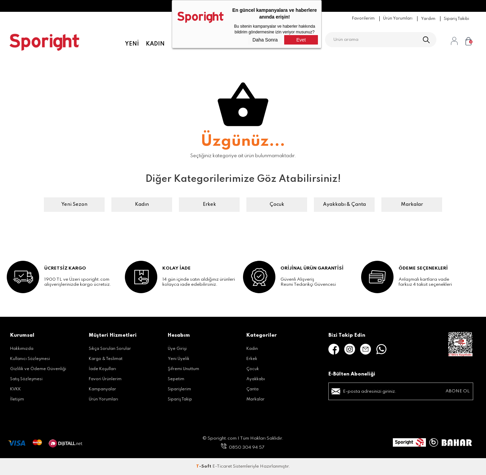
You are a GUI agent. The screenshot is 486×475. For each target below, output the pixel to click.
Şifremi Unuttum (183, 369)
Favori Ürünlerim (105, 379)
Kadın (155, 44)
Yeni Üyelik (178, 359)
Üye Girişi (177, 349)
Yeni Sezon (74, 204)
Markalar (412, 204)
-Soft (204, 466)
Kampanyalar (102, 389)
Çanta (252, 389)
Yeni (132, 44)
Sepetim (176, 379)
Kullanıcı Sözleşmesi (30, 359)
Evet (301, 40)
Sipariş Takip (180, 399)
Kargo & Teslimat (106, 359)
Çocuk (277, 204)
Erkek (209, 204)
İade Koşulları (102, 369)
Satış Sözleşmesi (26, 379)
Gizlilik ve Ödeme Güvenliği (38, 369)
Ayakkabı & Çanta (344, 204)
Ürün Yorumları (103, 399)
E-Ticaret (222, 466)
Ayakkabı (255, 379)
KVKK (15, 389)
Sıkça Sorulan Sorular (110, 349)
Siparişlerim (179, 389)
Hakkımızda (21, 349)
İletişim (17, 399)
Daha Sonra (265, 40)
